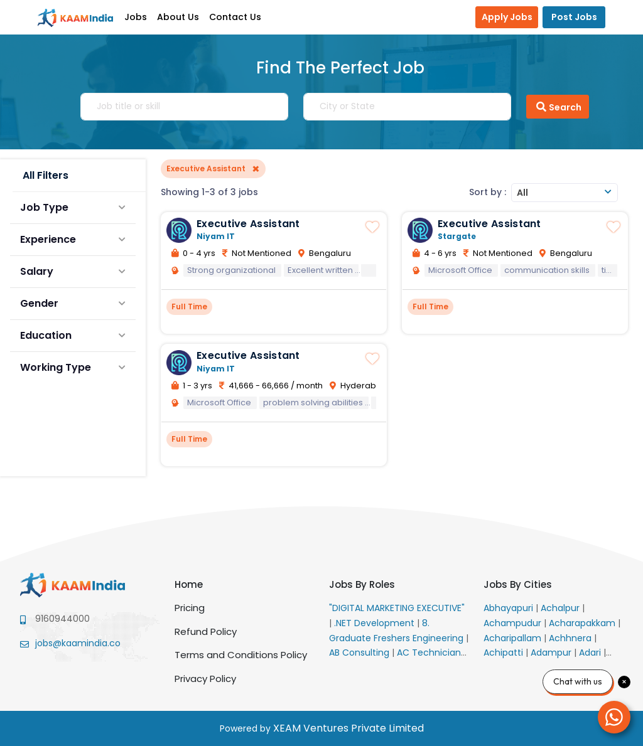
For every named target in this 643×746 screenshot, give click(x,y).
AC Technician (430, 652)
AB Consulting (360, 652)
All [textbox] (522, 192)
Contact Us (235, 17)
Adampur (552, 652)
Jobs (135, 17)
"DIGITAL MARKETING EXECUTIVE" (397, 608)
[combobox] (564, 192)
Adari (591, 652)
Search (557, 106)
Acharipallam (514, 638)
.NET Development (375, 623)
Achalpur (561, 608)
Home (189, 584)
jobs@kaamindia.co (78, 643)
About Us (178, 17)
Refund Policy (206, 631)
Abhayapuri (510, 608)
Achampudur (514, 623)
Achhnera (571, 638)
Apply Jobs (507, 17)
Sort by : (487, 192)
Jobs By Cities (518, 584)
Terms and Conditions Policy (241, 654)
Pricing (190, 607)
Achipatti (505, 652)
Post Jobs (574, 17)
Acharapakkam (583, 623)
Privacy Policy (205, 678)
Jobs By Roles (362, 584)
